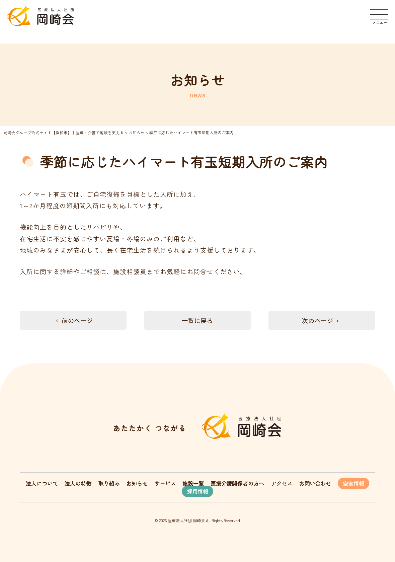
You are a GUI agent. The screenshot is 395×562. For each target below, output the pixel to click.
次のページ (322, 320)
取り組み (109, 484)
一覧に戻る (197, 320)
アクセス (281, 484)
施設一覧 (193, 484)
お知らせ (137, 484)
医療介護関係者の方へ (237, 484)
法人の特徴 (78, 484)
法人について (42, 484)
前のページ (73, 320)
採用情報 (197, 492)
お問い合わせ (315, 484)
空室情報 (353, 484)
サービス (165, 484)
